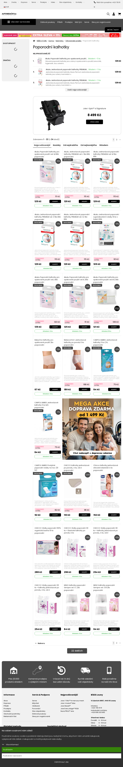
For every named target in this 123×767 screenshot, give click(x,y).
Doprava (24, 2)
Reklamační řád (10, 712)
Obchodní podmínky (12, 710)
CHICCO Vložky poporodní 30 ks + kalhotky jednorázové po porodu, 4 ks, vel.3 (105, 529)
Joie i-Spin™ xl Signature (94, 108)
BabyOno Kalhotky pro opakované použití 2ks (44, 341)
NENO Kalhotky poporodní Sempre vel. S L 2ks (75, 584)
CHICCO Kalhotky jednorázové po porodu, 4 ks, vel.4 (77, 465)
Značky (14, 2)
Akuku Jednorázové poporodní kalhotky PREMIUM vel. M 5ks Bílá (106, 155)
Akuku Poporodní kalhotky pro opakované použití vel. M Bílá (47, 154)
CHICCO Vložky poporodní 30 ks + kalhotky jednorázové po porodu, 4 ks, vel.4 (47, 585)
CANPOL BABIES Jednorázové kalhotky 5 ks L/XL (105, 341)
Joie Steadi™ (66, 702)
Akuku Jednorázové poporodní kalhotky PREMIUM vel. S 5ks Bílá (47, 217)
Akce (5, 2)
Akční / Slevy (113, 30)
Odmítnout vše (61, 762)
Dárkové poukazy (47, 22)
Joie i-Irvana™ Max (68, 699)
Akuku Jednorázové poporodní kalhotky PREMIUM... (67, 69)
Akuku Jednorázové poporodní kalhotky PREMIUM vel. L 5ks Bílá (77, 154)
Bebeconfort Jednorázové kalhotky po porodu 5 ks (75, 341)
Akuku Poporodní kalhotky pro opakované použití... (66, 58)
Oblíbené (36, 702)
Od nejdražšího (74, 145)
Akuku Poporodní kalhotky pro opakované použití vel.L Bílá (47, 278)
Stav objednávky (65, 2)
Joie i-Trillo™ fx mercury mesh (72, 697)
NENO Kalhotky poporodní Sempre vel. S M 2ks (104, 584)
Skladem (109, 145)
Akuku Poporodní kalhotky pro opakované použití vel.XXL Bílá (106, 278)
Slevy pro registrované (101, 22)
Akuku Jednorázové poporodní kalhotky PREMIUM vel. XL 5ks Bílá (77, 217)
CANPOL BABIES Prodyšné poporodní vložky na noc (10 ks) (46, 466)
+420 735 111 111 (96, 704)
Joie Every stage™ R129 (70, 704)
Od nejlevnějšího (93, 145)
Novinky (59, 145)
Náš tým (78, 22)
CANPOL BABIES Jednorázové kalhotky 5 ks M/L (47, 403)
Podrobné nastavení (12, 756)
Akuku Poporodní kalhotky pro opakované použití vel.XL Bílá (76, 278)
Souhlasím (8, 749)
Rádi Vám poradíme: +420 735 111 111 (107, 4)
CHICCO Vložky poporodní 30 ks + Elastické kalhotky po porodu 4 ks (76, 529)
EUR (6, 7)
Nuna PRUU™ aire (67, 707)
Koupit (55, 201)
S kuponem (40, 195)
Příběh (60, 22)
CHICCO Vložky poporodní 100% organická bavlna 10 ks (46, 527)
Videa (53, 2)
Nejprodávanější (43, 145)
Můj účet (35, 699)
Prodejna (43, 2)
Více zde (94, 122)
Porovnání (36, 704)
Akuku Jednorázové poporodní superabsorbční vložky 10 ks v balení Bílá (106, 217)
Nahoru (40, 639)
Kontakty (79, 2)
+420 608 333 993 (98, 708)
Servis (34, 2)
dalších (77, 647)
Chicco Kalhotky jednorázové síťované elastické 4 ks (106, 465)
